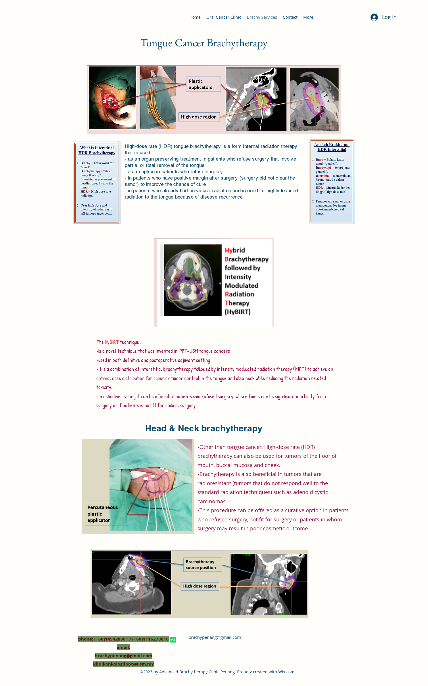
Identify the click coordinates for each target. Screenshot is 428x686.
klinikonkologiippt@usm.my (123, 664)
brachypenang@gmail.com (215, 637)
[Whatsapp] (173, 640)
